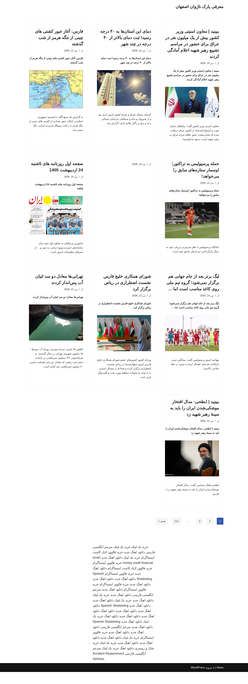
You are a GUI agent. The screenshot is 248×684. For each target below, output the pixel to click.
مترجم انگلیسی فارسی (116, 639)
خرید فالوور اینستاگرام (107, 575)
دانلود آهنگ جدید (125, 591)
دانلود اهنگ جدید (134, 564)
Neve (220, 679)
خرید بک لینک (139, 559)
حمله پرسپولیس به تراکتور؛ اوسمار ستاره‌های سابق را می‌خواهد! (195, 173)
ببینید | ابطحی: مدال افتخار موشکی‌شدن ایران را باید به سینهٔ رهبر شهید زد (194, 417)
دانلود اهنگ (108, 623)
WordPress (198, 679)
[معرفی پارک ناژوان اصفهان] (199, 6)
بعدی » (161, 532)
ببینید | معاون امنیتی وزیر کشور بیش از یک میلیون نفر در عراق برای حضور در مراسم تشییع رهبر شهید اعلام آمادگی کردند (192, 44)
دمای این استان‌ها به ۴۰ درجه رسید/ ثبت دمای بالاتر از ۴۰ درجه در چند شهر (125, 37)
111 (176, 532)
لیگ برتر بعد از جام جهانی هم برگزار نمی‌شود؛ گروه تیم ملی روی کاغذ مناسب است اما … (192, 288)
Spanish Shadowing (114, 617)
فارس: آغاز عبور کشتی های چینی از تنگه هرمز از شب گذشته (59, 37)
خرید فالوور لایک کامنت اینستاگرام (130, 580)
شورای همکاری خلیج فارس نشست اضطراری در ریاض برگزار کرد (127, 288)
